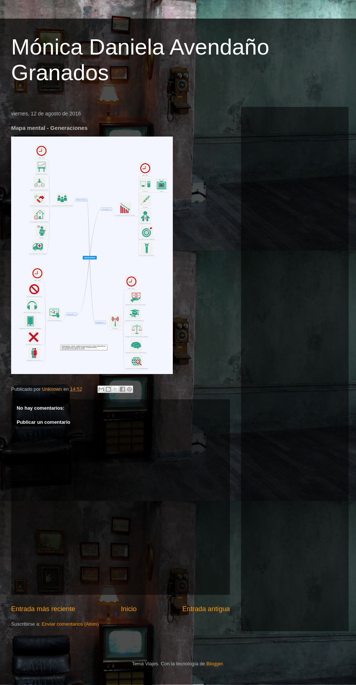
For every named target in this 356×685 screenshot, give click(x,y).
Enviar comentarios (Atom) (70, 624)
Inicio (128, 609)
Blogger (214, 663)
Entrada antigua (206, 609)
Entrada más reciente (43, 609)
